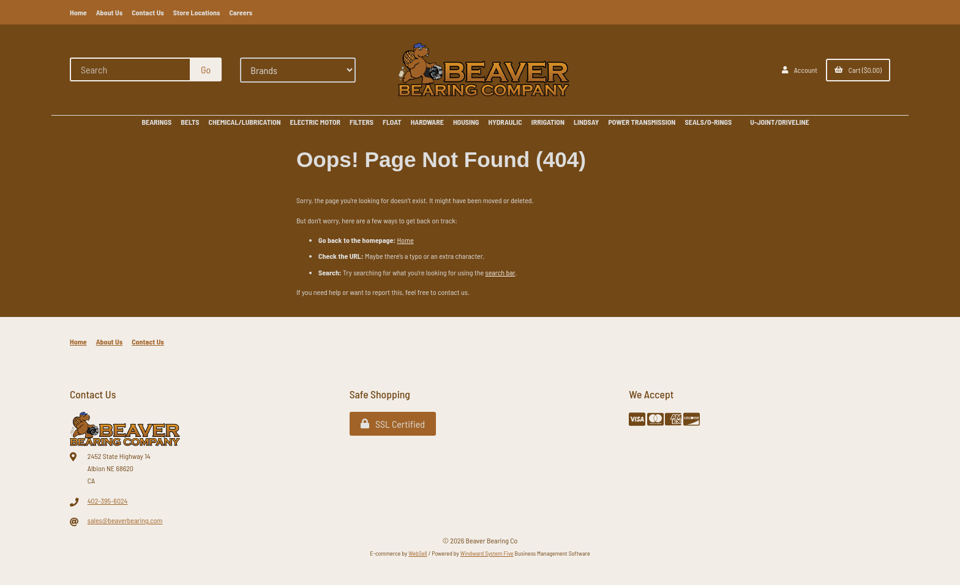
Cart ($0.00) (858, 69)
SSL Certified (393, 424)
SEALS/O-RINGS (708, 121)
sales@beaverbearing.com (125, 520)
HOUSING (466, 121)
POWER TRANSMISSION (641, 121)
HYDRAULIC (505, 121)
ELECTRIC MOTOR (315, 121)
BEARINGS (156, 121)
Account (799, 69)
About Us (109, 12)
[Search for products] (131, 69)
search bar (501, 272)
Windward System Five (487, 553)
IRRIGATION (547, 121)
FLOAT (392, 121)
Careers (240, 12)
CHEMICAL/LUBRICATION (245, 121)
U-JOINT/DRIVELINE (779, 121)
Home (78, 12)
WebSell (417, 553)
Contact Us (148, 12)
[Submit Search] (206, 69)
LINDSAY (586, 121)
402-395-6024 (108, 500)
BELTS (190, 121)
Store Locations (196, 12)
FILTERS (361, 121)
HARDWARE (427, 121)
